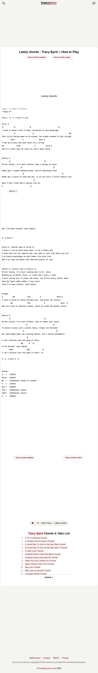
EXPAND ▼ (49, 577)
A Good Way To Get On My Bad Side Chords (45, 544)
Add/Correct (34, 658)
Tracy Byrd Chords (37, 57)
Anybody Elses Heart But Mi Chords (41, 557)
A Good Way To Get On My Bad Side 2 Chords (46, 548)
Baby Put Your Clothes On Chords (40, 561)
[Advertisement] (49, 26)
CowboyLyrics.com (47, 668)
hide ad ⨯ (13, 191)
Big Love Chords (32, 567)
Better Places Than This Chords (39, 564)
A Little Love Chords (34, 551)
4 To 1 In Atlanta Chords (36, 538)
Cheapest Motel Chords (36, 574)
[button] (3, 3)
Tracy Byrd (35, 533)
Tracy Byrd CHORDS (24, 458)
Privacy (65, 658)
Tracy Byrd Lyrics (61, 57)
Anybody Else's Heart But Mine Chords (42, 554)
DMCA (56, 658)
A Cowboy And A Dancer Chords (39, 541)
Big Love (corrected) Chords (38, 570)
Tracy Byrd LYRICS (73, 458)
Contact (46, 658)
